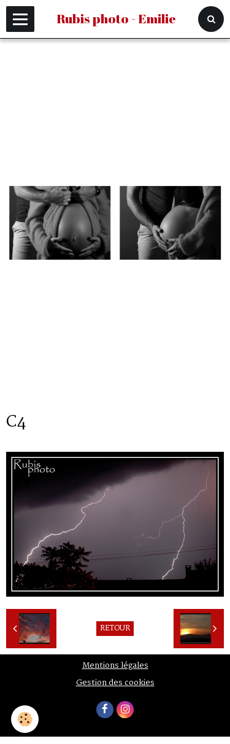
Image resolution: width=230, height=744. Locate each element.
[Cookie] (25, 719)
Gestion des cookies (115, 682)
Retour (115, 628)
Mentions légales (115, 665)
